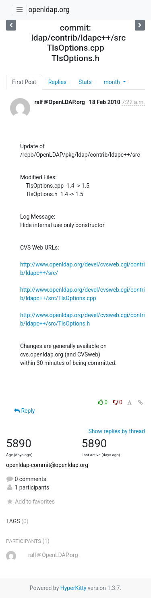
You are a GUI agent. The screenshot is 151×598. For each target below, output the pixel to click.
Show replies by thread (116, 431)
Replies (57, 82)
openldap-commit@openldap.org (47, 465)
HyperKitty (73, 588)
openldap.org (48, 10)
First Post (24, 82)
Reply (24, 411)
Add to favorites (30, 501)
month (112, 82)
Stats (85, 82)
